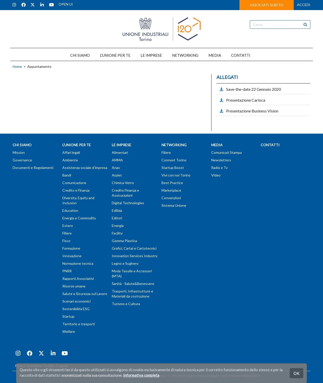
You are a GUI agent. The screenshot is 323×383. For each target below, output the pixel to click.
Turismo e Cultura (126, 304)
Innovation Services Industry (134, 256)
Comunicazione (74, 183)
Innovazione (72, 256)
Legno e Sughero (125, 263)
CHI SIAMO (80, 55)
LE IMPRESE (151, 55)
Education (70, 210)
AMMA (117, 160)
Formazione (71, 248)
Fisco (66, 241)
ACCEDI (303, 5)
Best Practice (172, 183)
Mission (19, 152)
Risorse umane (74, 286)
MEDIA (214, 55)
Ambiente (70, 160)
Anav (116, 167)
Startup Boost (173, 167)
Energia (118, 225)
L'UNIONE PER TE (115, 55)
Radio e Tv (219, 167)
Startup (68, 316)
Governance (22, 160)
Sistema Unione (174, 205)
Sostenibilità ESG (76, 309)
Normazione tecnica (77, 263)
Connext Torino (174, 160)
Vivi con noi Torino (176, 175)
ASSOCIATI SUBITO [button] (266, 5)
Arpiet (117, 175)
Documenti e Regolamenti (33, 167)
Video (216, 175)
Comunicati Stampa (226, 152)
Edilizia (117, 210)
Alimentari (120, 152)
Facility (117, 233)
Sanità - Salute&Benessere (133, 283)
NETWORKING (185, 55)
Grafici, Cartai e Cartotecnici (134, 248)
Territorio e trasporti (78, 324)
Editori (117, 218)
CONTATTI (240, 55)
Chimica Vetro (123, 183)
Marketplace (171, 190)
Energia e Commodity (79, 218)
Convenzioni (171, 198)
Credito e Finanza (76, 190)
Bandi (66, 175)
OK (296, 373)
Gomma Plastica (124, 241)
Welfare (68, 331)
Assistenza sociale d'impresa (84, 167)
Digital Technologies (128, 203)
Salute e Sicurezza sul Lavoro (84, 293)
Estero (67, 225)
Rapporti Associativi (78, 278)
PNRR (67, 271)
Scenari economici (76, 301)
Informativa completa (141, 375)
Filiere (67, 233)
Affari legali (71, 152)
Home (17, 66)
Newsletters (221, 160)
